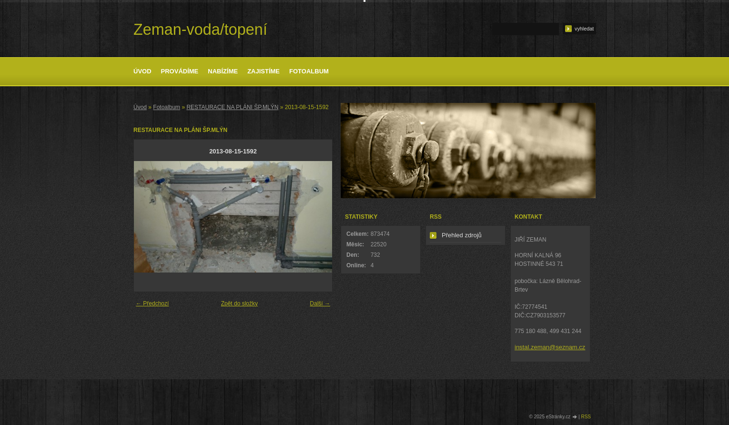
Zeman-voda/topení (200, 29)
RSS (586, 416)
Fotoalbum (309, 71)
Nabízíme (223, 71)
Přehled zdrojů (462, 235)
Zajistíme (263, 71)
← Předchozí (152, 303)
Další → (320, 303)
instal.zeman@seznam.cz (550, 347)
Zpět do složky (239, 303)
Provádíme (180, 71)
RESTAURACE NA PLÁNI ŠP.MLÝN (232, 107)
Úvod (142, 71)
